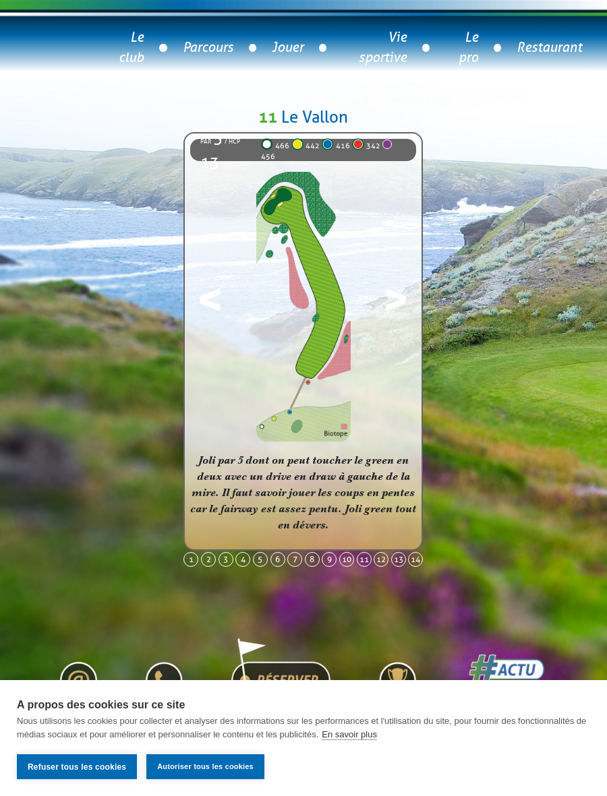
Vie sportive (383, 47)
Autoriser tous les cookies (205, 766)
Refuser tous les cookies (77, 767)
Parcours (208, 47)
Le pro (468, 47)
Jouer (288, 47)
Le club (131, 47)
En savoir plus (349, 734)
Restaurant (549, 47)
